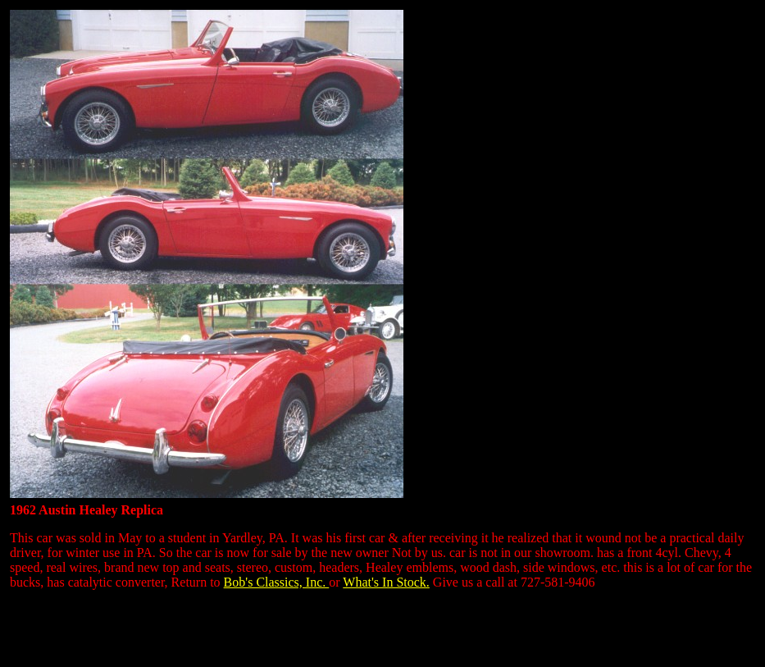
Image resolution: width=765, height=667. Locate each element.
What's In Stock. (386, 582)
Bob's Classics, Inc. (277, 582)
